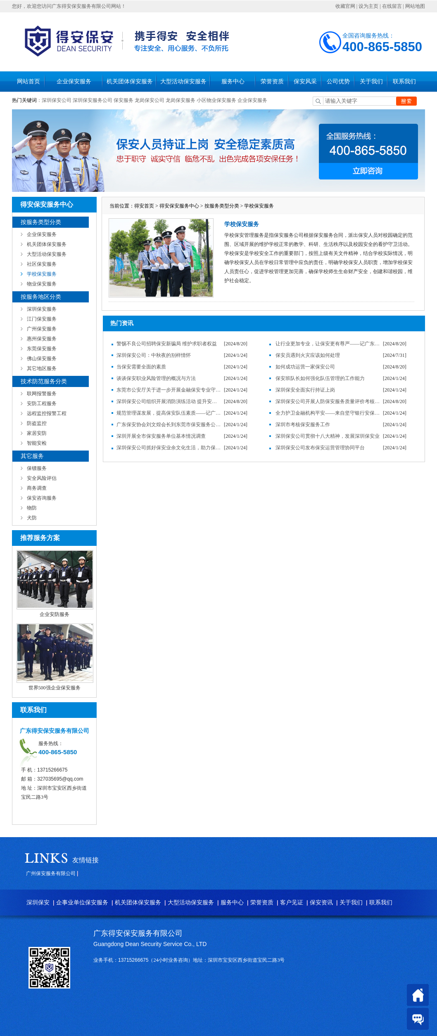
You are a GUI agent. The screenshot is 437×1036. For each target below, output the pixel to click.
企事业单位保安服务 (82, 902)
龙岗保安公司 (149, 100)
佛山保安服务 (42, 358)
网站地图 (415, 6)
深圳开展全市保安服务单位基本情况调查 (161, 436)
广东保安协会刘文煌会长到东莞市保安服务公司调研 (168, 424)
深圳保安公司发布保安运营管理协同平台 (320, 448)
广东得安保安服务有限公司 (138, 933)
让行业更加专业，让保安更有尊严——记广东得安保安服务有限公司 (328, 344)
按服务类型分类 (41, 222)
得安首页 (144, 206)
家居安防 (37, 433)
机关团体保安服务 (130, 81)
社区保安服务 (42, 264)
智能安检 (37, 443)
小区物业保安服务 (216, 100)
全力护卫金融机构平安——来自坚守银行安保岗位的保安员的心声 (328, 413)
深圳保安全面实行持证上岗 (305, 390)
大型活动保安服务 (183, 81)
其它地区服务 (42, 368)
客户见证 (291, 902)
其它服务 (32, 456)
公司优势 (338, 81)
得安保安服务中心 (179, 206)
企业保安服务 (74, 81)
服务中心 (233, 81)
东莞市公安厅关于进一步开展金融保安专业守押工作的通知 (168, 390)
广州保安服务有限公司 (51, 873)
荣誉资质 (272, 81)
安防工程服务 (42, 403)
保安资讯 (321, 902)
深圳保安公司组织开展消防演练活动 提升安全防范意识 (168, 401)
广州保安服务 (42, 328)
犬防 (32, 517)
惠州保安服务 (42, 338)
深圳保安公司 (56, 100)
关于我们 (371, 81)
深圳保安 (38, 902)
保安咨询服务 (42, 498)
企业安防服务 (54, 614)
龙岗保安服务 (180, 100)
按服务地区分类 (41, 297)
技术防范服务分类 (44, 381)
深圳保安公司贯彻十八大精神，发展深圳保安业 (328, 436)
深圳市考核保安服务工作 (303, 424)
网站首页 (28, 81)
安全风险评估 (42, 478)
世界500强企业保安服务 (54, 688)
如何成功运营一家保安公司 (305, 367)
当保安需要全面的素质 (141, 367)
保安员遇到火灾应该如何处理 (308, 355)
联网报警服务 (42, 393)
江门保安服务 (42, 318)
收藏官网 (345, 6)
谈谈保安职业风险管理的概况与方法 (156, 378)
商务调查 (37, 488)
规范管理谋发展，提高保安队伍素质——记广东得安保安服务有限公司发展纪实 (168, 413)
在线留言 (392, 6)
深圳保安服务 (42, 309)
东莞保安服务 (42, 348)
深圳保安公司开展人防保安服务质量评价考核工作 (328, 401)
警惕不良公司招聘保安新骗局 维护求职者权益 (166, 344)
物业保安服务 (42, 283)
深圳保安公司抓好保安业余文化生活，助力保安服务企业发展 (168, 448)
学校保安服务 (42, 273)
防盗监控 (37, 423)
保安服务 (123, 100)
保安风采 (305, 81)
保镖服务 (37, 468)
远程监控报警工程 (46, 413)
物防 (32, 507)
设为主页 (368, 6)
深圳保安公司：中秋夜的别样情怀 (153, 355)
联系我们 (404, 81)
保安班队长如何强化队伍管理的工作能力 (320, 378)
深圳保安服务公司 (92, 100)
